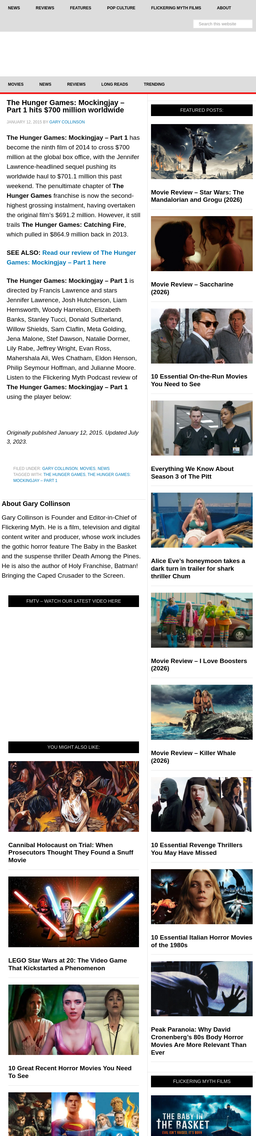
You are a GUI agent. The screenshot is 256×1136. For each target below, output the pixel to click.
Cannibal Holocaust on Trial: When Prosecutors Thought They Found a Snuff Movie (70, 852)
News (104, 468)
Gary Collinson (60, 468)
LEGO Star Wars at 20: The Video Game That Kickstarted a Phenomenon (67, 964)
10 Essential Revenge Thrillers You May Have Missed (197, 848)
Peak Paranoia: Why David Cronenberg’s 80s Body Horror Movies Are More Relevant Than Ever (198, 1041)
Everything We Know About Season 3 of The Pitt (192, 472)
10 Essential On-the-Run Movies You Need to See (199, 380)
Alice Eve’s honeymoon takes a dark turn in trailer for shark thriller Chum (198, 568)
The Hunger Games (64, 474)
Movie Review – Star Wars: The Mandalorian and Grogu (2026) (197, 196)
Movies (88, 468)
